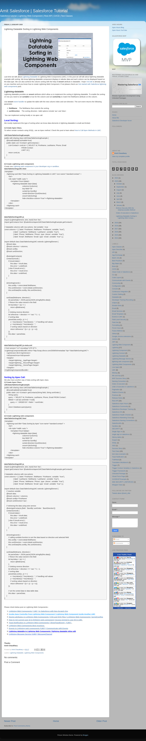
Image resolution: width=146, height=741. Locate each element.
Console (115, 289)
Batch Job (115, 258)
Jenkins (115, 339)
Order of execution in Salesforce (127, 213)
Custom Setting (117, 294)
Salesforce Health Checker (121, 415)
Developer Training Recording (122, 300)
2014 (117, 238)
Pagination (116, 389)
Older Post (101, 721)
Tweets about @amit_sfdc (121, 493)
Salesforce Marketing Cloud (122, 417)
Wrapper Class (117, 485)
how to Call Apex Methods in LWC (88, 130)
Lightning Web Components (34, 653)
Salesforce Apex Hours (120, 403)
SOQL (114, 443)
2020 (117, 181)
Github (114, 333)
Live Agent (115, 367)
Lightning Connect (118, 353)
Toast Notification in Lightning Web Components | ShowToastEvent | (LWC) (40, 623)
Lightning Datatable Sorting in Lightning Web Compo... (126, 217)
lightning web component (121, 361)
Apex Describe (117, 249)
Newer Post (10, 721)
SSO (114, 445)
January (119, 205)
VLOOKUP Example (119, 479)
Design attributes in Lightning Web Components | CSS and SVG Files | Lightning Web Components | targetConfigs (56, 617)
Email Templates (118, 314)
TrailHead (115, 459)
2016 (117, 232)
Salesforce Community (120, 406)
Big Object (115, 263)
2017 (117, 229)
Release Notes (117, 398)
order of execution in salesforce (123, 387)
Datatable (115, 297)
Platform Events (117, 392)
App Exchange (117, 255)
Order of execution (118, 384)
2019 (117, 223)
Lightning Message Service (121, 359)
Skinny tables (116, 437)
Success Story (117, 448)
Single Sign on (117, 431)
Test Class (115, 451)
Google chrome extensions (121, 336)
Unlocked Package (118, 473)
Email (114, 308)
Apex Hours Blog (118, 27)
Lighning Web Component (121, 345)
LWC (114, 370)
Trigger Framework (118, 471)
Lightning (115, 347)
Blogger (85, 735)
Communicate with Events (121, 280)
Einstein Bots (116, 305)
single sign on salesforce (120, 434)
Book (114, 266)
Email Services (117, 311)
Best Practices (117, 261)
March (118, 202)
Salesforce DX (117, 412)
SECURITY (116, 429)
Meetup (114, 373)
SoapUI (114, 440)
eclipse (114, 303)
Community (116, 283)
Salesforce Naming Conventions (123, 420)
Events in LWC (117, 317)
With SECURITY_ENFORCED (122, 482)
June (118, 196)
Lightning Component (119, 350)
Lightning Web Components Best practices (27, 626)
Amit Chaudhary (120, 153)
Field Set (115, 322)
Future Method (117, 331)
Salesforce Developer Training (122, 409)
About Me (115, 118)
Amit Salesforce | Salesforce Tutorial (34, 10)
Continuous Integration (120, 291)
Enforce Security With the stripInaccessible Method (125, 209)
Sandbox (115, 426)
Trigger (114, 465)
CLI (113, 275)
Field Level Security (119, 319)
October (119, 184)
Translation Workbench (120, 462)
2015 (117, 235)
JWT (113, 342)
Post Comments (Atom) (22, 726)
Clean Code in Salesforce (121, 272)
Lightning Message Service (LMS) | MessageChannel (30, 634)
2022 (117, 178)
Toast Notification (118, 457)
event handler (19, 102)
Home (56, 721)
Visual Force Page (118, 476)
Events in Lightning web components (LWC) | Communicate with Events (38, 628)
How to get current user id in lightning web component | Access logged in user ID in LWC (46, 620)
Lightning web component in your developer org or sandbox (36, 166)
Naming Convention (119, 381)
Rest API (115, 401)
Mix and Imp (116, 375)
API (113, 252)
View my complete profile (121, 156)
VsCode (89, 82)
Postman (115, 395)
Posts (116, 539)
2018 (117, 226)
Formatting (116, 325)
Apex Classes (117, 247)
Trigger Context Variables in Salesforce (125, 468)
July (118, 193)
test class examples (119, 454)
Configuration (116, 286)
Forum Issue (116, 328)
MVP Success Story (119, 378)
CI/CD (114, 269)
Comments (118, 543)
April (118, 199)
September (120, 187)
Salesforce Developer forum (122, 120)
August (119, 190)
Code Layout (116, 277)
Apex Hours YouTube (119, 30)
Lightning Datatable (29, 77)
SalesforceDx (116, 423)
